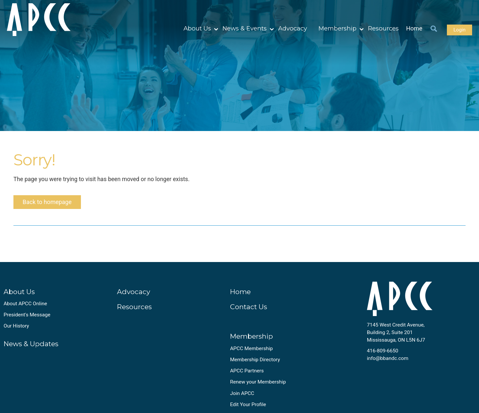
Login (459, 30)
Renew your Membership (258, 382)
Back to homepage (47, 201)
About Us (197, 28)
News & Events (244, 28)
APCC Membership (251, 348)
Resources (383, 28)
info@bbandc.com (388, 358)
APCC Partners (247, 371)
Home (414, 28)
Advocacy (292, 28)
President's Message (27, 315)
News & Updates (31, 344)
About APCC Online (25, 304)
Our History (16, 326)
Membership (337, 28)
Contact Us (248, 307)
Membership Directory (255, 360)
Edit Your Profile (248, 404)
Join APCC (242, 393)
